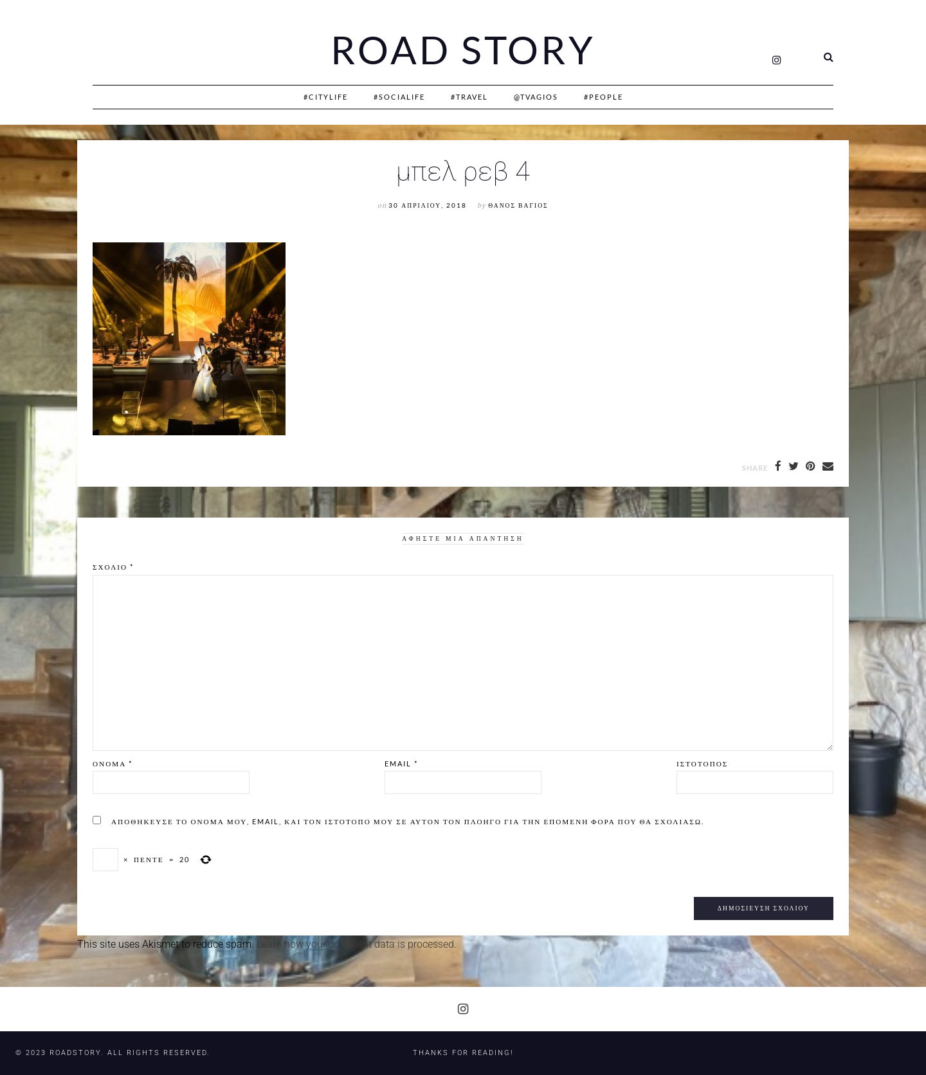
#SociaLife (399, 97)
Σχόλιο (113, 567)
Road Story (463, 50)
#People (603, 97)
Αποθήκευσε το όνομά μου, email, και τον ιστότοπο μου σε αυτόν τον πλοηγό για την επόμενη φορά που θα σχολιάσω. (407, 821)
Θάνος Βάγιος (518, 205)
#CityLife (326, 97)
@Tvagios (536, 97)
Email (401, 763)
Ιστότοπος (702, 763)
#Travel (469, 97)
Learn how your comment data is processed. (357, 944)
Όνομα (112, 763)
